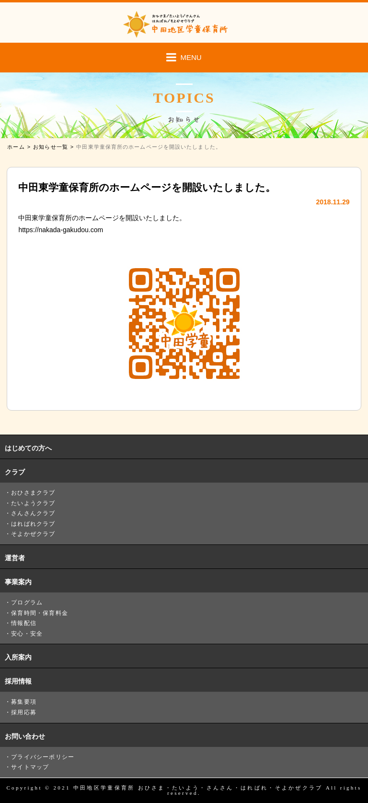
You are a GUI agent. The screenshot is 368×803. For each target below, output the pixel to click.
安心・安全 (27, 633)
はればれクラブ (33, 523)
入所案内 (18, 657)
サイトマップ (30, 767)
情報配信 (23, 623)
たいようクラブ (33, 503)
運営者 (15, 558)
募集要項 (23, 701)
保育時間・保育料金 (39, 613)
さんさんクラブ (33, 513)
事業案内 (18, 582)
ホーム (15, 147)
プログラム (27, 602)
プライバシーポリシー (42, 757)
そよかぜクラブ (33, 534)
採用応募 (23, 712)
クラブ (15, 472)
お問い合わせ (25, 736)
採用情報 (18, 681)
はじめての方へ (28, 448)
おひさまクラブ (33, 492)
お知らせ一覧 (50, 147)
